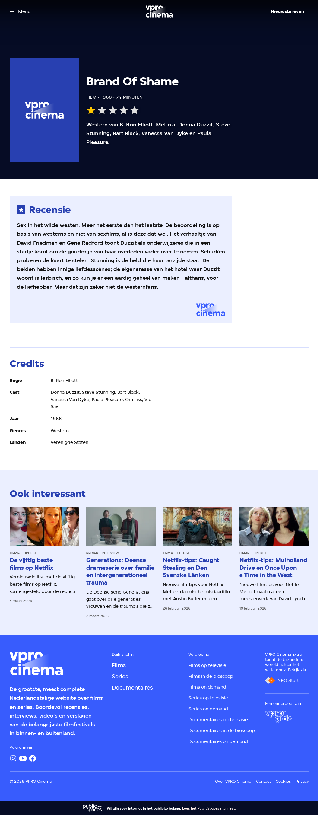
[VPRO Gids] (278, 717)
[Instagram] (13, 758)
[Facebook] (32, 758)
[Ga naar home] (159, 11)
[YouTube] (23, 758)
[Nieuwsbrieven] (287, 11)
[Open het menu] (20, 11)
